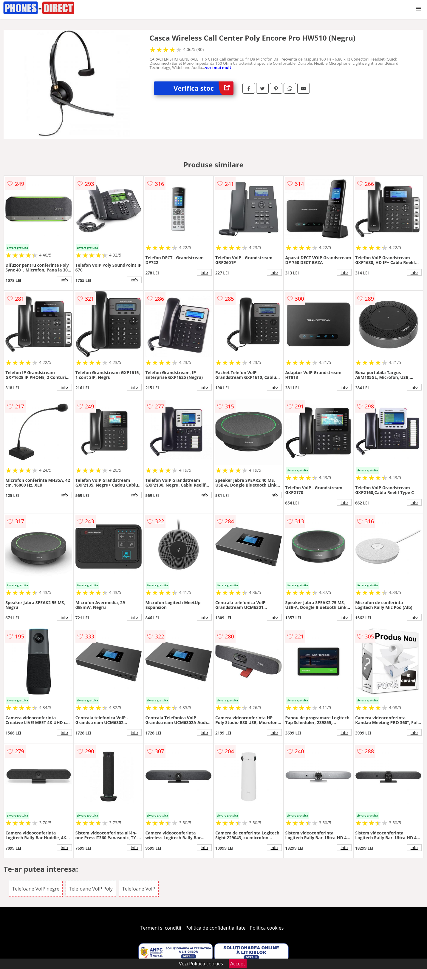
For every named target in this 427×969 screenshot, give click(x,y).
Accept (237, 963)
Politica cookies (267, 928)
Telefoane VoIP (138, 888)
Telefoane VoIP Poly (90, 888)
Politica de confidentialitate (215, 928)
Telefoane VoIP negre (35, 888)
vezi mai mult (218, 67)
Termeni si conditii (160, 928)
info (64, 280)
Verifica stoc (203, 88)
